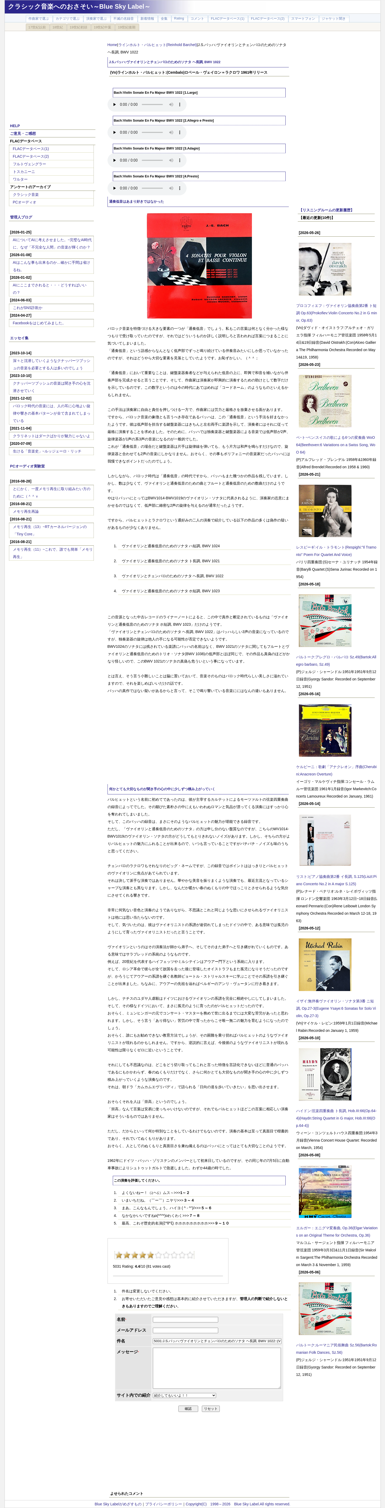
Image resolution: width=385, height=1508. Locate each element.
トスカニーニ (24, 172)
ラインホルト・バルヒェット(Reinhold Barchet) (157, 45)
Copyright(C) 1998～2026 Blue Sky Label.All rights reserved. (238, 1504)
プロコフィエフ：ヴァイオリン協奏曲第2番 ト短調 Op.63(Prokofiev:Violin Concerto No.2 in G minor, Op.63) (336, 312)
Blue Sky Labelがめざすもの (118, 1504)
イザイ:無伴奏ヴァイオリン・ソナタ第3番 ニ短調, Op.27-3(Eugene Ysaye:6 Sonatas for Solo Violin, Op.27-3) (336, 1008)
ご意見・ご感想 (23, 133)
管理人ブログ (21, 217)
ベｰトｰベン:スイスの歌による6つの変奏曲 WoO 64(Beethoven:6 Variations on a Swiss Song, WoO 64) (336, 444)
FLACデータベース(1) (31, 149)
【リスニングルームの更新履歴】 (326, 210)
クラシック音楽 (26, 194)
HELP (15, 126)
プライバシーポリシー (163, 1504)
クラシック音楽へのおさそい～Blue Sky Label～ (79, 6)
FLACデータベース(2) (31, 156)
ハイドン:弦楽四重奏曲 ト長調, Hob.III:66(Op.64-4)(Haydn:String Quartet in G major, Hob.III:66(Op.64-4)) (336, 1118)
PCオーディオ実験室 (27, 466)
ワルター (20, 179)
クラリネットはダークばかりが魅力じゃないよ (51, 436)
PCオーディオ (24, 202)
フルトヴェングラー (29, 164)
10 (190, 1255)
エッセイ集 (19, 338)
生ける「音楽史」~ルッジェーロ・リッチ (47, 451)
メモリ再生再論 (26, 511)
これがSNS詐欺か (28, 308)
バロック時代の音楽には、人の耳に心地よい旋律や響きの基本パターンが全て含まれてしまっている (51, 413)
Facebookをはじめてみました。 (39, 323)
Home (112, 45)
